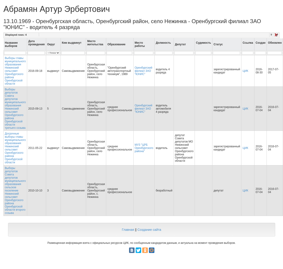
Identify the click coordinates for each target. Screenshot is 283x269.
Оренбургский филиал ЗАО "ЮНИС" (143, 71)
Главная (128, 229)
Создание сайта (149, 229)
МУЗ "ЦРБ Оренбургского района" (144, 148)
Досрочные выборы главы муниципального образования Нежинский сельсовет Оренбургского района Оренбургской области (15, 148)
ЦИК (245, 71)
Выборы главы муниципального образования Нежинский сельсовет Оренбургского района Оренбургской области (15, 70)
